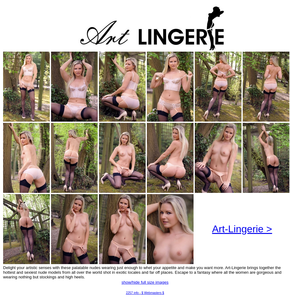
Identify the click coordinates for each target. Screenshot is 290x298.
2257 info (132, 293)
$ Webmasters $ (153, 293)
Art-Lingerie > (242, 229)
